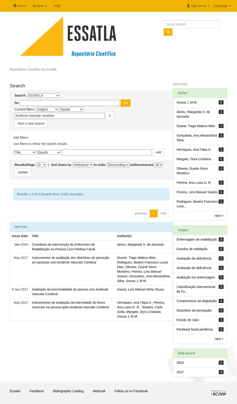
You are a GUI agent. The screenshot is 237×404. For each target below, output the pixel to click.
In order (100, 165)
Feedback (37, 391)
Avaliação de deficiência (194, 268)
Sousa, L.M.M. (136, 281)
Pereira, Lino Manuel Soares (197, 192)
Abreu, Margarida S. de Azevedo (140, 244)
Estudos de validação (192, 249)
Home (19, 6)
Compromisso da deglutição (197, 301)
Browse (40, 6)
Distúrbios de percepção (194, 310)
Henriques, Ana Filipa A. (134, 302)
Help (57, 6)
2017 (180, 372)
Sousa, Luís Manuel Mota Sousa (140, 289)
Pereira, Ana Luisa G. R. (194, 182)
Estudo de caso (188, 320)
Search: (20, 95)
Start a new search (31, 123)
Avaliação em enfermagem (196, 277)
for (17, 103)
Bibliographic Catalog (68, 391)
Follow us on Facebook (131, 391)
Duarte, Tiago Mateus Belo (136, 258)
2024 (180, 362)
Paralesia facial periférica (195, 329)
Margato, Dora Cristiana (143, 312)
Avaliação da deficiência (194, 258)
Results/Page (25, 165)
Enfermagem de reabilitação (197, 239)
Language (222, 6)
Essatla (15, 391)
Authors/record (141, 165)
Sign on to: (198, 6)
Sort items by (61, 165)
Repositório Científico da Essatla (33, 69)
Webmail (99, 391)
